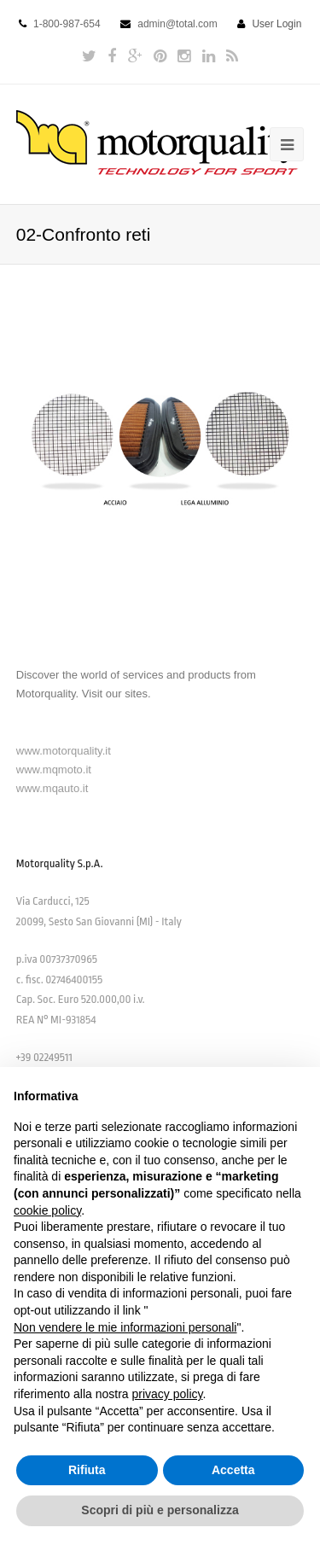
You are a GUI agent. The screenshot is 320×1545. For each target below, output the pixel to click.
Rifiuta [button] (87, 1470)
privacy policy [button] (167, 1394)
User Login (276, 24)
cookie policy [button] (47, 1210)
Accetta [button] (233, 1470)
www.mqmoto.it (53, 769)
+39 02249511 (44, 1057)
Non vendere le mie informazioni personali (125, 1327)
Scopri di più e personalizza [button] (159, 1510)
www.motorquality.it (63, 750)
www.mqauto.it (52, 788)
